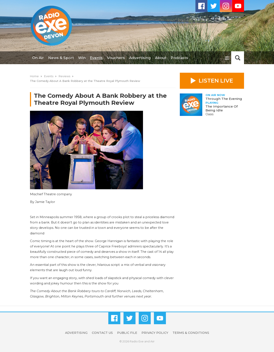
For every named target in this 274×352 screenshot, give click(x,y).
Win (82, 58)
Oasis (209, 114)
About (160, 58)
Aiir (152, 341)
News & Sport (61, 58)
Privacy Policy (154, 333)
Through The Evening (224, 99)
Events (96, 58)
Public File (127, 333)
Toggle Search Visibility (237, 57)
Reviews (64, 76)
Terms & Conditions (191, 333)
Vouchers (116, 58)
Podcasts (179, 58)
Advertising (140, 58)
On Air (38, 58)
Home (34, 76)
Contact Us (102, 333)
